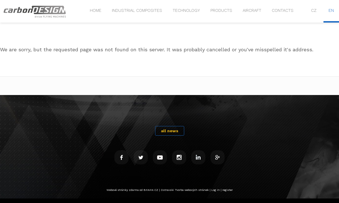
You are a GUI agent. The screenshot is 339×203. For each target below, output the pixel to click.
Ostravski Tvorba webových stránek (185, 189)
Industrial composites (137, 10)
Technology (186, 10)
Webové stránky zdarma (123, 189)
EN (331, 10)
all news (169, 131)
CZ (313, 10)
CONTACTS (283, 10)
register (227, 189)
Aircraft (252, 10)
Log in (215, 189)
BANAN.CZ (151, 189)
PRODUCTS (221, 10)
